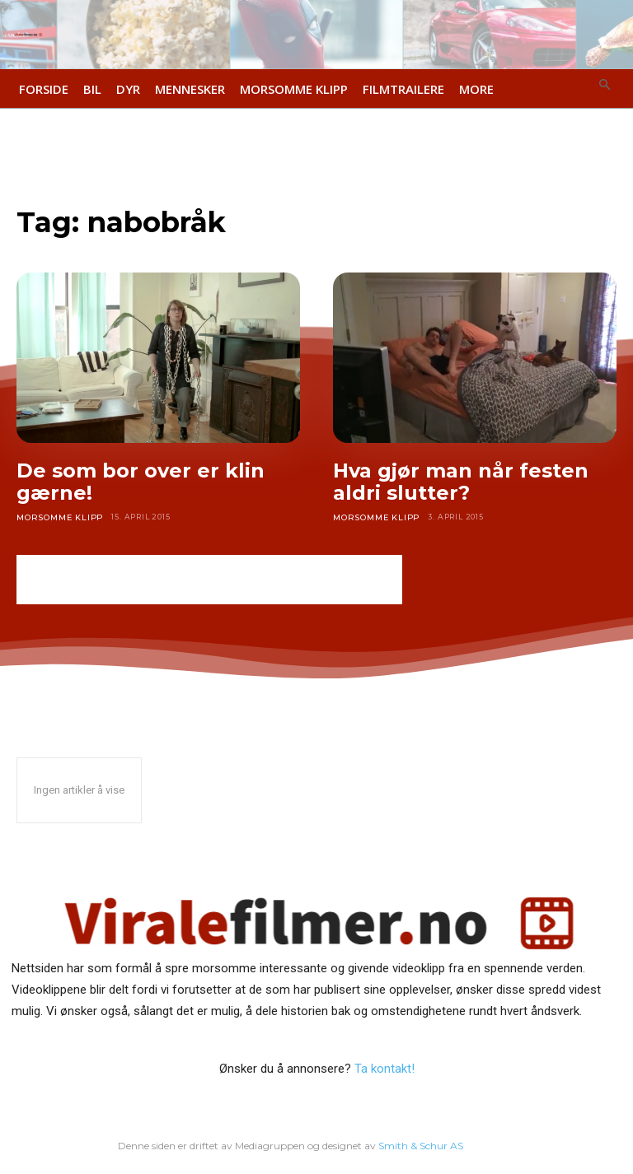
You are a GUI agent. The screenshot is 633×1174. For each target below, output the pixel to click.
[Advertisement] (209, 579)
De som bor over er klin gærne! (140, 482)
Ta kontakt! (384, 1067)
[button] (605, 86)
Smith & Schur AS (421, 1144)
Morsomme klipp (56, 516)
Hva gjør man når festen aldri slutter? (460, 482)
